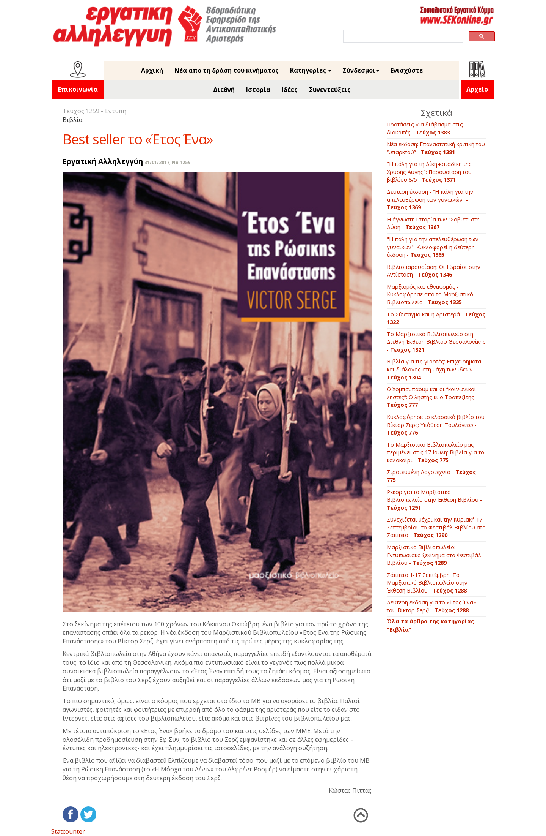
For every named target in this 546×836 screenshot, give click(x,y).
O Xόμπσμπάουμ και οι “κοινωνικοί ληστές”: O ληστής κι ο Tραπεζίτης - (432, 397)
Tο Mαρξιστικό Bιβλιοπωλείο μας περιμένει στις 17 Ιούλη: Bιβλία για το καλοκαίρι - (435, 452)
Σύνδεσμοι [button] (361, 70)
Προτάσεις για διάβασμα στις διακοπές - (425, 128)
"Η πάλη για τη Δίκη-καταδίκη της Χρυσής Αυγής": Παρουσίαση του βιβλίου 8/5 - (429, 171)
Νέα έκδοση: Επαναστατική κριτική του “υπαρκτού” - (436, 148)
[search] (402, 36)
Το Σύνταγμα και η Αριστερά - (436, 318)
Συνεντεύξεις (330, 89)
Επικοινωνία (78, 89)
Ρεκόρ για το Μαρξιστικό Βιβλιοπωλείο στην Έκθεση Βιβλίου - (434, 499)
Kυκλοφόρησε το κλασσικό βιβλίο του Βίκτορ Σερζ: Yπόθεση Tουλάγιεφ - (436, 424)
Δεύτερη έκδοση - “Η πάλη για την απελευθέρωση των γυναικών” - (430, 199)
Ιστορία (258, 89)
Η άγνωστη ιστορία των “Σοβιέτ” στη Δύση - (433, 223)
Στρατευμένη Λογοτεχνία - (431, 476)
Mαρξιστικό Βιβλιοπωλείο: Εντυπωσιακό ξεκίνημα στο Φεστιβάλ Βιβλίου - (434, 555)
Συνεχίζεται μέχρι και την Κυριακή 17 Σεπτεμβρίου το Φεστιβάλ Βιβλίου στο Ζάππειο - (436, 527)
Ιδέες (290, 89)
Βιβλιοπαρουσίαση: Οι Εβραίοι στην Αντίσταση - (433, 270)
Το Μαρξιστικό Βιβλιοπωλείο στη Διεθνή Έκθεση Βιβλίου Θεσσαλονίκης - (436, 341)
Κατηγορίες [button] (310, 70)
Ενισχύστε (407, 70)
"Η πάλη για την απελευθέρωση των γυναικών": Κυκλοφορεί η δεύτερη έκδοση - (433, 246)
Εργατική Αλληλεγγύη (103, 161)
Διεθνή (224, 89)
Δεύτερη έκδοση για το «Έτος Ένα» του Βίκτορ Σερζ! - (431, 606)
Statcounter (68, 831)
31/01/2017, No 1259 (167, 162)
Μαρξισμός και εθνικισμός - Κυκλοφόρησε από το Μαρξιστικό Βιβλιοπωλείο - (430, 294)
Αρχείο (477, 89)
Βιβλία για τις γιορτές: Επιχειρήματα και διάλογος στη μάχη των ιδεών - (434, 369)
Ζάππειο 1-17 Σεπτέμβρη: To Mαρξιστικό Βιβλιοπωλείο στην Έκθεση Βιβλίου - (427, 582)
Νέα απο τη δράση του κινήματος (226, 70)
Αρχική (152, 70)
